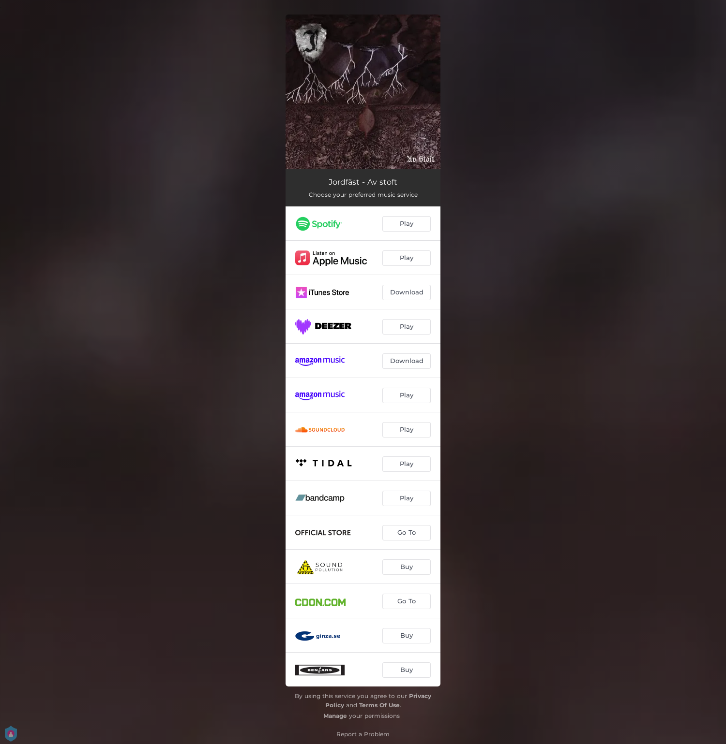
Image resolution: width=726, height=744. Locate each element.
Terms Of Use (379, 705)
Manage (335, 715)
